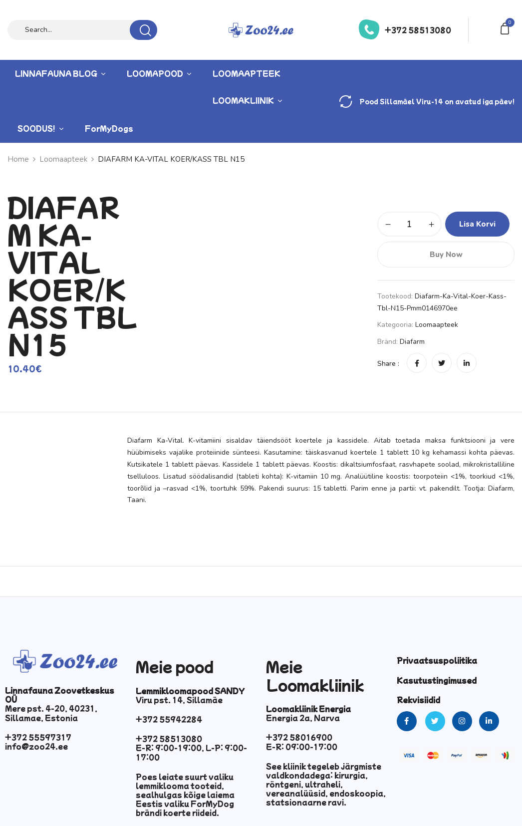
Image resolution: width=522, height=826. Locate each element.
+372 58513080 (418, 30)
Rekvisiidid (418, 700)
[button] (507, 27)
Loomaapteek (436, 324)
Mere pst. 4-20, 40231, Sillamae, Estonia (51, 712)
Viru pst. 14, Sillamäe (179, 700)
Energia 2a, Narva (303, 718)
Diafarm (412, 341)
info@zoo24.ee (36, 746)
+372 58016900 (299, 737)
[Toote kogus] (409, 224)
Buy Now (446, 255)
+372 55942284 (169, 719)
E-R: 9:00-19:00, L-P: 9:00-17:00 (191, 752)
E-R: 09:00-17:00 (301, 747)
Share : (388, 363)
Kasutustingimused (437, 680)
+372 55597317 (38, 737)
